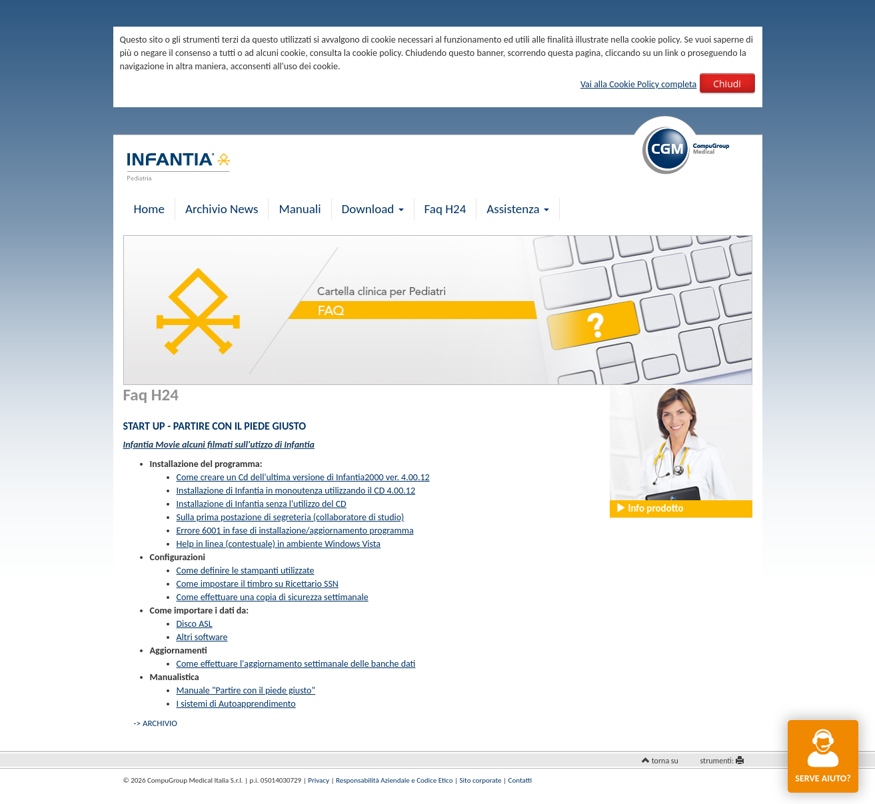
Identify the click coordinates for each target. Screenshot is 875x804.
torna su (665, 760)
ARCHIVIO (160, 723)
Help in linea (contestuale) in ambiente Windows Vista (279, 544)
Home (149, 208)
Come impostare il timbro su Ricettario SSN (258, 584)
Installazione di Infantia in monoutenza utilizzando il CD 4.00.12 (296, 490)
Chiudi (727, 83)
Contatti (520, 780)
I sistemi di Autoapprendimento (236, 703)
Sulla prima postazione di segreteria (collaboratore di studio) (291, 517)
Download (373, 208)
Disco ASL (195, 623)
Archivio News (221, 208)
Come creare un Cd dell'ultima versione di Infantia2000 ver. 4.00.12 (303, 477)
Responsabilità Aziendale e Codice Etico (394, 780)
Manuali (300, 208)
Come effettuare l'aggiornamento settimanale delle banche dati (296, 663)
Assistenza (517, 208)
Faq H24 (445, 208)
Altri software (202, 637)
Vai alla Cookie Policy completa (638, 84)
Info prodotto (649, 508)
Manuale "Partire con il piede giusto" (246, 690)
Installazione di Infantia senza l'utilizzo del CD (262, 504)
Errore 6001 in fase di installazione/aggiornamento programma (295, 530)
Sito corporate (481, 780)
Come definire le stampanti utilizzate (246, 570)
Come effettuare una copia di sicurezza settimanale (273, 597)
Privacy (318, 780)
